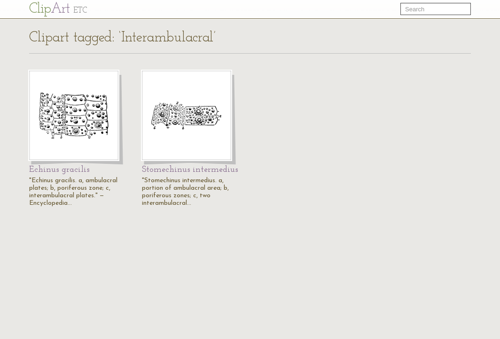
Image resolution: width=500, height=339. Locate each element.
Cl (58, 9)
